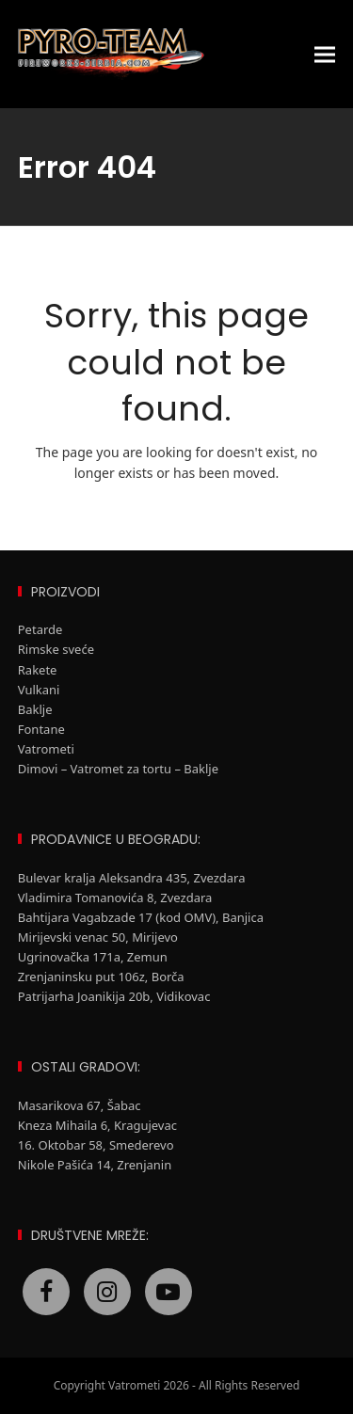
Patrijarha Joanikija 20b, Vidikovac (114, 996)
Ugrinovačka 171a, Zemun (93, 956)
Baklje (35, 709)
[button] (324, 54)
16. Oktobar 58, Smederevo (96, 1144)
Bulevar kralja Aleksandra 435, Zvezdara (132, 877)
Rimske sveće (56, 649)
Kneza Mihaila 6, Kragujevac (97, 1125)
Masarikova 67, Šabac (79, 1105)
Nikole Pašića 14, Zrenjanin (94, 1164)
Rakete (37, 669)
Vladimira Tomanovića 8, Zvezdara (115, 897)
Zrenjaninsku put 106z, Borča (101, 976)
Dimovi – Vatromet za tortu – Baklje (118, 768)
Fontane (41, 729)
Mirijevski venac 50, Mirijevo (98, 937)
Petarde (40, 629)
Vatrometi (46, 748)
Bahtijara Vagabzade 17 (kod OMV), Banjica (142, 917)
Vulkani (39, 689)
